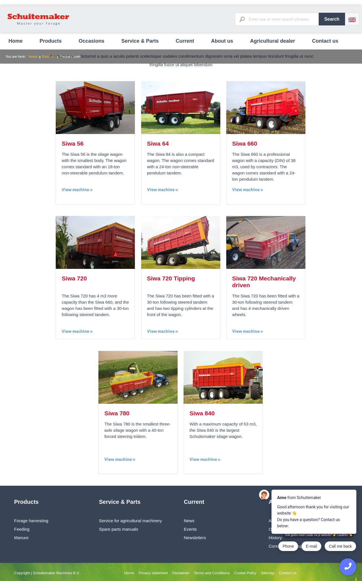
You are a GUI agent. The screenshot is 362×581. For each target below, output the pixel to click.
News (189, 520)
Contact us (325, 41)
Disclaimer (180, 573)
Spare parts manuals (118, 529)
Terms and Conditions (212, 573)
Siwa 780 (117, 413)
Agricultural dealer (272, 41)
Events (190, 529)
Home (15, 41)
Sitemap (268, 573)
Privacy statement (153, 573)
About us (222, 41)
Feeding (21, 529)
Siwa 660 (244, 143)
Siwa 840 (202, 413)
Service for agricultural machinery (130, 520)
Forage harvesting (31, 520)
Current (185, 41)
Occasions (91, 41)
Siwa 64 (158, 143)
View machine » (77, 189)
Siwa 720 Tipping (171, 278)
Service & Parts (140, 41)
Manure (21, 537)
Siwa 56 (72, 143)
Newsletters (195, 537)
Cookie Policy (245, 573)
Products (51, 41)
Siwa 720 (74, 278)
